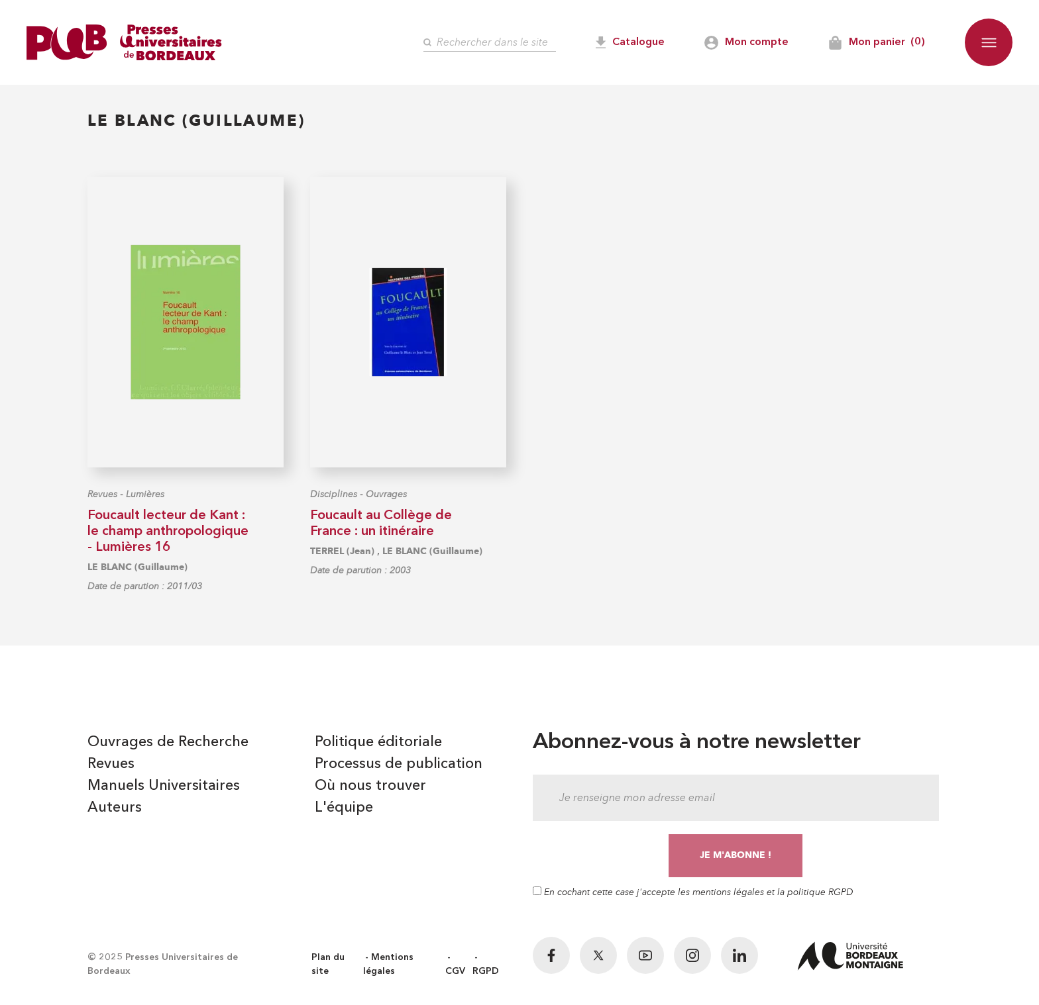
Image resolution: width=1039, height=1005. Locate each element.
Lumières (145, 494)
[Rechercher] (489, 43)
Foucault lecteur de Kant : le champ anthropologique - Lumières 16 (167, 531)
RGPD (485, 971)
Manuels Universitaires (163, 786)
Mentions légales (388, 964)
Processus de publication (398, 764)
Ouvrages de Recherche (167, 742)
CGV (455, 971)
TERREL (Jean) (342, 551)
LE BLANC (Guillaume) (137, 567)
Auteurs (114, 807)
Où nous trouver (370, 786)
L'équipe (344, 807)
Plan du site (328, 964)
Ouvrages (386, 494)
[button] (988, 42)
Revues (102, 494)
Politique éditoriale (378, 742)
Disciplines (333, 494)
